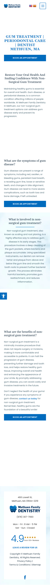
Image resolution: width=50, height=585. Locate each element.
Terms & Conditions (20, 564)
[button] (3, 296)
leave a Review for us (25, 547)
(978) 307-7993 (25, 516)
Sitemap (36, 564)
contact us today (28, 398)
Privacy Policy (24, 561)
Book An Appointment (25, 58)
